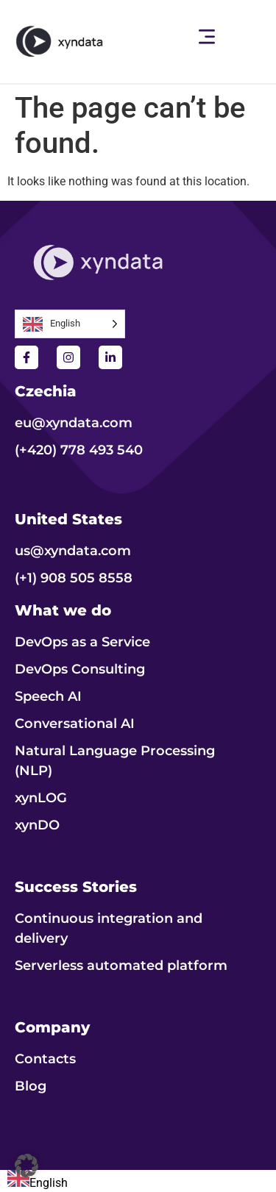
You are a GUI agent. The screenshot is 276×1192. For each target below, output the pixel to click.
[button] (207, 37)
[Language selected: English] (70, 324)
